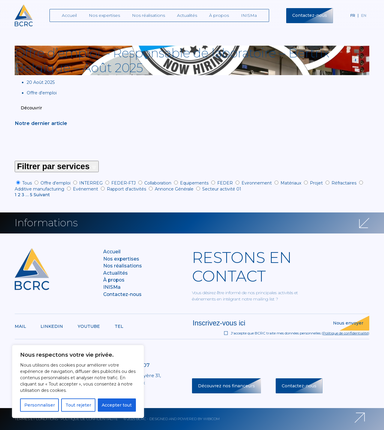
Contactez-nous (309, 15)
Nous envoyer (348, 323)
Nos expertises (104, 15)
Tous (27, 183)
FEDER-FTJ (123, 183)
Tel (119, 326)
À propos (219, 15)
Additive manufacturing (39, 189)
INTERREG (91, 183)
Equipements (194, 183)
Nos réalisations (148, 15)
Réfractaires (344, 183)
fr (352, 15)
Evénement (85, 189)
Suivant (42, 194)
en (363, 15)
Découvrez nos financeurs (226, 386)
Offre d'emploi (55, 183)
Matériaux (290, 183)
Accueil (69, 15)
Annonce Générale (174, 189)
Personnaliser (39, 405)
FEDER (225, 183)
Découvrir (31, 108)
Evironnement (257, 183)
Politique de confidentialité (345, 333)
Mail (20, 326)
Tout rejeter (78, 405)
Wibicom (211, 418)
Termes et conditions (36, 418)
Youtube (89, 326)
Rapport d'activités (126, 189)
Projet (316, 183)
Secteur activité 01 (221, 189)
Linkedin (51, 326)
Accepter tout (117, 405)
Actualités (187, 15)
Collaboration (157, 183)
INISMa (249, 15)
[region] (78, 381)
